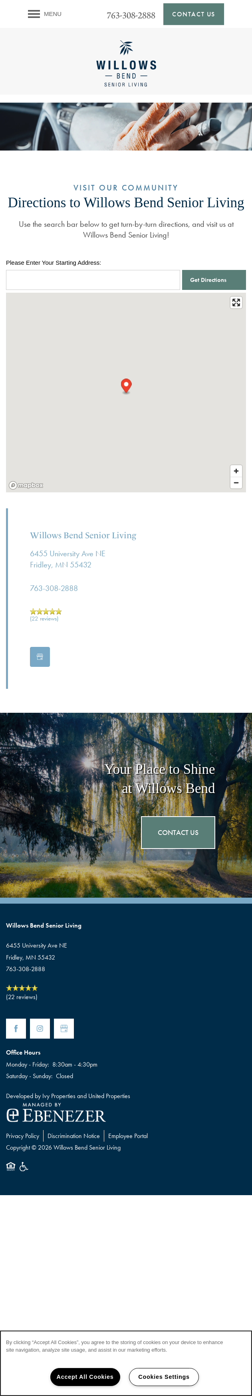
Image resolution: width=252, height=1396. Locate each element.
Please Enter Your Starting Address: (53, 262)
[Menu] (45, 14)
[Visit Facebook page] (16, 1029)
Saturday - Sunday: (29, 1076)
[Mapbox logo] (26, 485)
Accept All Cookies (85, 1377)
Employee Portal (128, 1136)
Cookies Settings (163, 1377)
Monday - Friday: (27, 1064)
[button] (193, 14)
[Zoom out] (236, 482)
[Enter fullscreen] (236, 302)
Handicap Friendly (24, 1170)
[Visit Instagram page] (40, 1029)
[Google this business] (40, 657)
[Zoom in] (236, 471)
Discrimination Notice (74, 1136)
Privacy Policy (22, 1136)
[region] (126, 1363)
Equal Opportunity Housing (11, 1170)
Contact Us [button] (178, 832)
